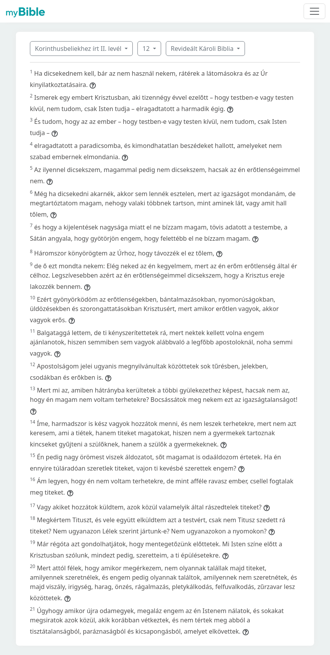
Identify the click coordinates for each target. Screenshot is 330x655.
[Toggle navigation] (314, 11)
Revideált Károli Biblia (203, 48)
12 (146, 48)
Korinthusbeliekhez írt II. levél (79, 48)
